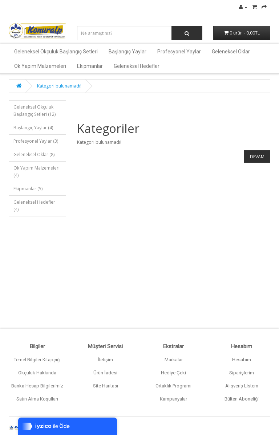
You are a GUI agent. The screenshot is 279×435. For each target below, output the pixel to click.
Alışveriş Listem (241, 386)
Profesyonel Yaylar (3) (35, 141)
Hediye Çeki (173, 372)
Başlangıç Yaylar (127, 51)
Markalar (174, 359)
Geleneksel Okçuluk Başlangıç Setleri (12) (34, 110)
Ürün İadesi (105, 372)
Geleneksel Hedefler (136, 66)
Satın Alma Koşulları (37, 399)
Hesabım (241, 359)
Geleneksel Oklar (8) (33, 154)
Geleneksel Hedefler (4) (34, 205)
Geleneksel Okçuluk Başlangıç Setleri (56, 51)
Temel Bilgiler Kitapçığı (37, 359)
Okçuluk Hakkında (37, 372)
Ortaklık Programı (173, 386)
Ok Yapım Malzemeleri (40, 66)
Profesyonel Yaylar (179, 51)
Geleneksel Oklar (231, 51)
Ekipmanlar (90, 66)
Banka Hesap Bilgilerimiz (37, 386)
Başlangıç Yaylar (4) (33, 128)
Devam (257, 157)
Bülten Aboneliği (242, 399)
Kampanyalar (173, 399)
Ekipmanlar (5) (28, 189)
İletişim (105, 359)
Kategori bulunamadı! (59, 86)
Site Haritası (105, 386)
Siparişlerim (241, 372)
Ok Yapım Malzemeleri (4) (36, 171)
